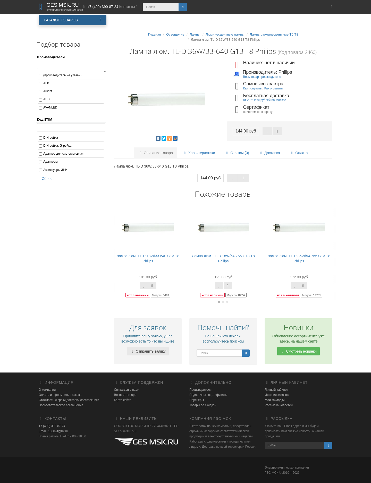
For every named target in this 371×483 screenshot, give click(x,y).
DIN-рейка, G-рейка (57, 145)
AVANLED (50, 107)
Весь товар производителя (262, 77)
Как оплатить (273, 88)
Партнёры (196, 400)
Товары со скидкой (202, 405)
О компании (47, 390)
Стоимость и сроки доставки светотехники (69, 400)
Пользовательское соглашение (61, 405)
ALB (46, 83)
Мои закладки (275, 400)
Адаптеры (50, 161)
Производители (200, 390)
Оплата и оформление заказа (60, 395)
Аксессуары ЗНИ (55, 170)
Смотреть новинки (298, 351)
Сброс (45, 179)
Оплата (299, 153)
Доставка (269, 153)
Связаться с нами (126, 390)
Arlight (47, 91)
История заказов (277, 395)
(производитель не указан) (62, 75)
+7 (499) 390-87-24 (52, 426)
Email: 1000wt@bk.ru (53, 431)
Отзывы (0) (237, 153)
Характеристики (199, 153)
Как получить (252, 88)
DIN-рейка (50, 137)
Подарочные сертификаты (208, 395)
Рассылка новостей (279, 405)
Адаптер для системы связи (63, 153)
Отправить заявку (148, 351)
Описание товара (155, 153)
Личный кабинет (276, 390)
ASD (46, 99)
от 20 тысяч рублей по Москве (264, 100)
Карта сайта (122, 400)
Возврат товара (125, 395)
